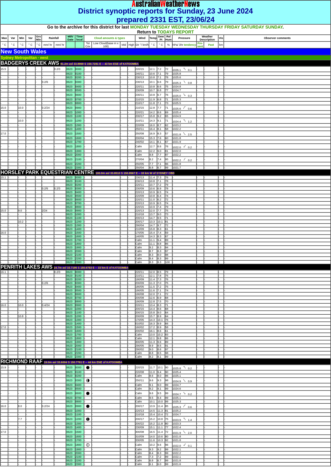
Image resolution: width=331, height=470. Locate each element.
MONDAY (139, 27)
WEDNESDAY (185, 27)
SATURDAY (252, 27)
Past (211, 44)
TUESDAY (160, 27)
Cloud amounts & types (109, 38)
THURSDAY (211, 27)
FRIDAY (232, 27)
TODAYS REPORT (176, 31)
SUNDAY (274, 27)
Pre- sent (200, 45)
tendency (189, 44)
